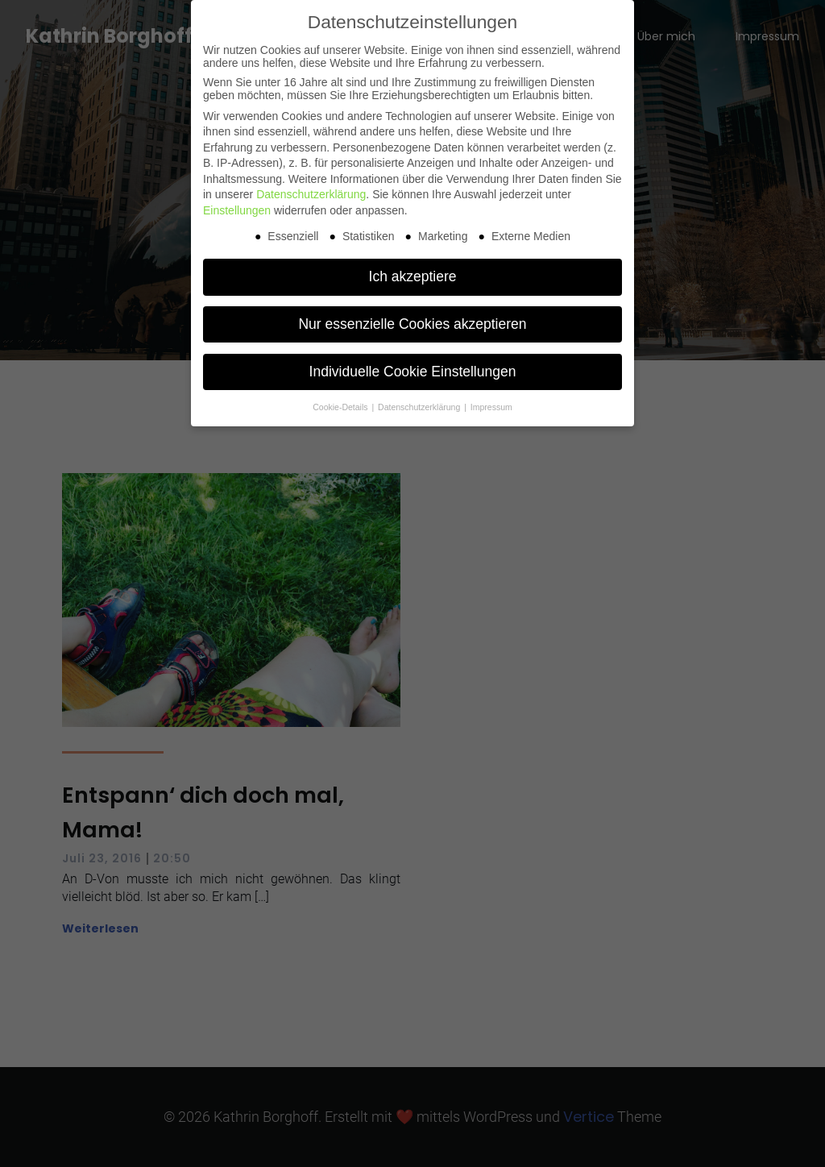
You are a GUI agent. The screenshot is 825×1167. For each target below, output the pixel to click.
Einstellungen (237, 210)
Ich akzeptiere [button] (413, 276)
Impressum (491, 407)
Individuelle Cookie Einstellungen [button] (412, 371)
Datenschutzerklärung (311, 194)
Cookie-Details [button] (341, 407)
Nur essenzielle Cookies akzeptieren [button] (412, 324)
